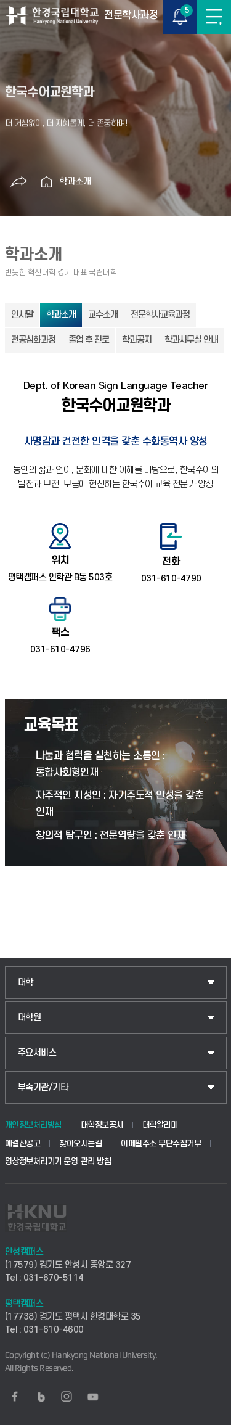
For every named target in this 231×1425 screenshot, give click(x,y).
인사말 (22, 315)
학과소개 (75, 181)
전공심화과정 (33, 340)
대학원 (29, 1017)
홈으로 (46, 181)
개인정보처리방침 (33, 1125)
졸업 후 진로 (88, 340)
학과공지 (137, 340)
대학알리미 (160, 1125)
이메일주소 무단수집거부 (161, 1143)
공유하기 (19, 181)
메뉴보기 (214, 17)
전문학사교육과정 (160, 315)
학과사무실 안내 (191, 340)
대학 (25, 982)
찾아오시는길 (80, 1143)
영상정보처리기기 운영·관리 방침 (58, 1161)
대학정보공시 (102, 1125)
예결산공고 (23, 1143)
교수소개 (103, 315)
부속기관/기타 (43, 1087)
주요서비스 (37, 1053)
